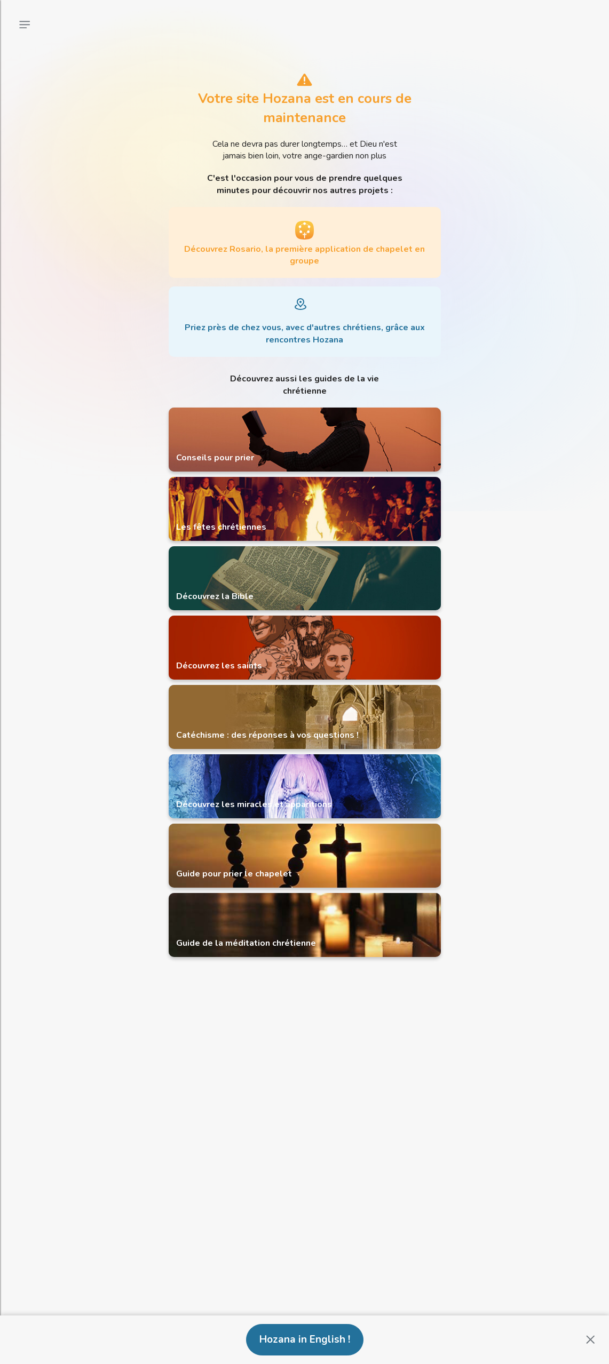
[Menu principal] (24, 24)
